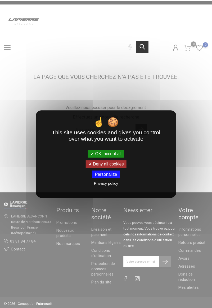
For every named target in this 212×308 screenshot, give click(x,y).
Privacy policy (106, 183)
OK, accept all (106, 153)
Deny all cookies (106, 164)
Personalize (106, 174)
